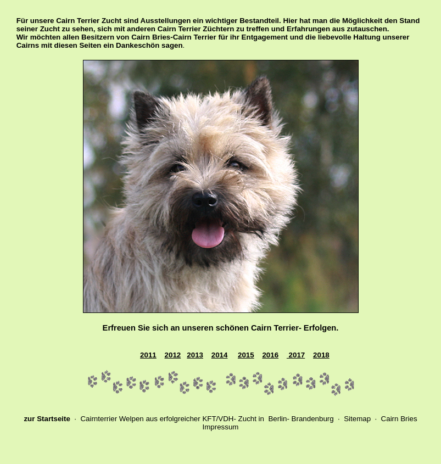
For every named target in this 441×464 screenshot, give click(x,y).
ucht (249, 419)
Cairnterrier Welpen (111, 419)
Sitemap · (361, 419)
